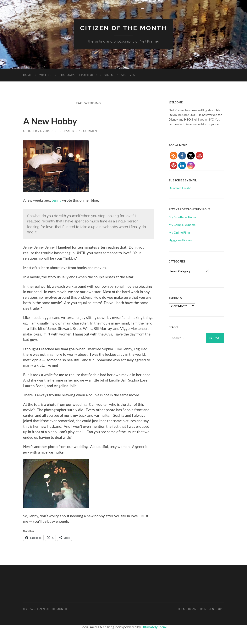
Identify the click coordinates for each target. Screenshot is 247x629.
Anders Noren (203, 609)
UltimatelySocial (154, 627)
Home (27, 74)
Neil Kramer (64, 131)
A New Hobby (50, 121)
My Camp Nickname (182, 224)
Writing (45, 74)
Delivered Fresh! (180, 188)
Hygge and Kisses (180, 240)
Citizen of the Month (123, 28)
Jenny (56, 200)
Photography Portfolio (78, 74)
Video (108, 74)
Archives (128, 74)
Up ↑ (221, 609)
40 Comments (89, 131)
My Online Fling (179, 232)
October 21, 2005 (36, 131)
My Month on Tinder (182, 217)
